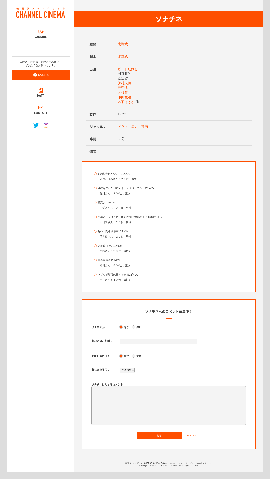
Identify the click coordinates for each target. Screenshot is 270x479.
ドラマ (123, 126)
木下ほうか (126, 102)
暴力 (134, 126)
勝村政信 (124, 83)
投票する (43, 74)
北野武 (123, 44)
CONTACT (40, 113)
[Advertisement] (41, 159)
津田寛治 (124, 97)
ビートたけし (128, 69)
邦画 (144, 126)
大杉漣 (123, 92)
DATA (40, 95)
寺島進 (123, 88)
